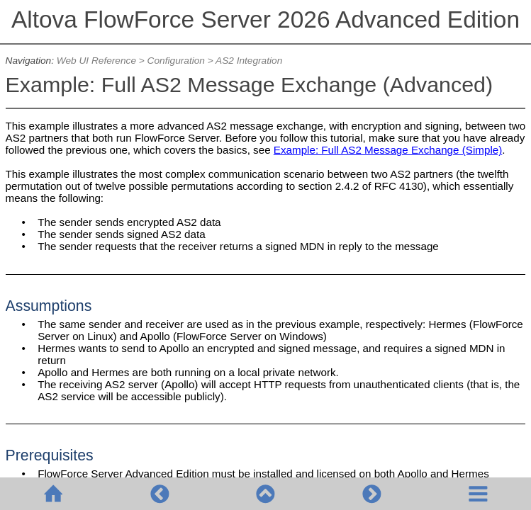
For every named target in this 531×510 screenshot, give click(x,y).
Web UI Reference (96, 60)
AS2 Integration (249, 60)
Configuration (176, 60)
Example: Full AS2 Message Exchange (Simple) (388, 150)
